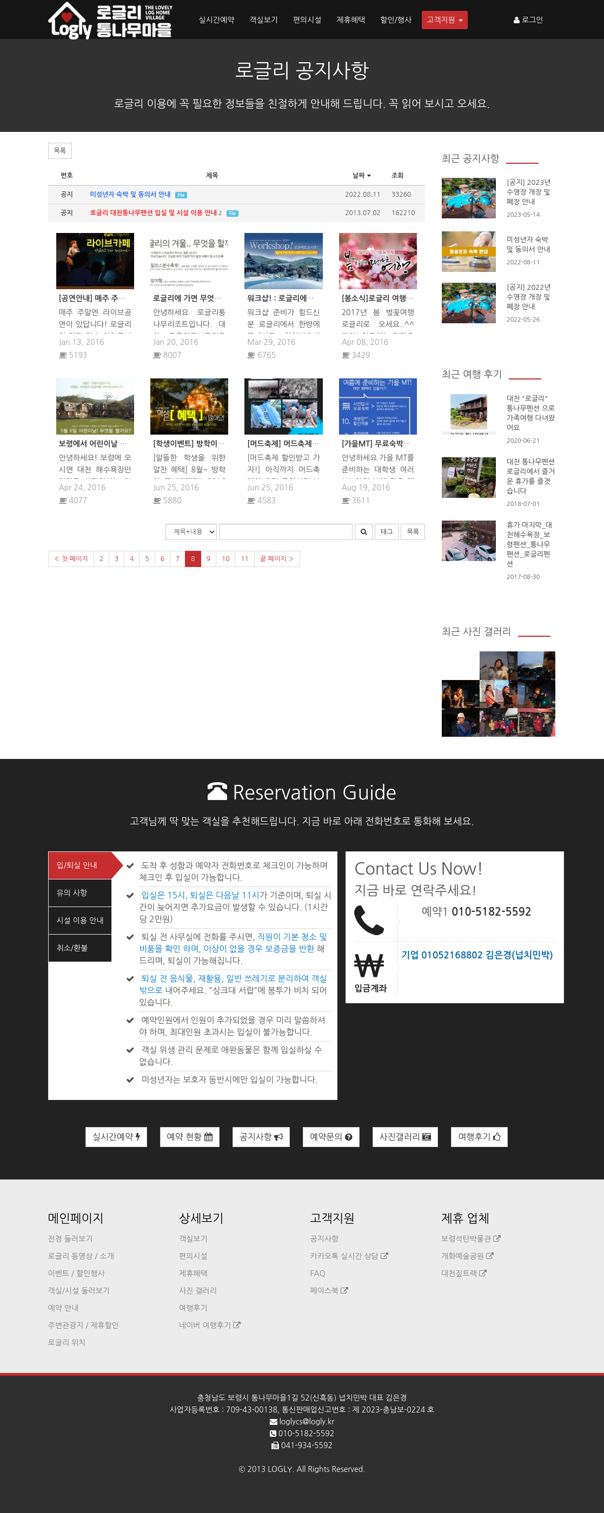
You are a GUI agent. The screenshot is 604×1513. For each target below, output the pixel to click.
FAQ (318, 1273)
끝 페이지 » (277, 559)
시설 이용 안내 (80, 920)
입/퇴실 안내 (77, 865)
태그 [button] (387, 532)
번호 (67, 175)
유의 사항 (72, 893)
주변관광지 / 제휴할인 (84, 1325)
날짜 (363, 175)
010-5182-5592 (492, 912)
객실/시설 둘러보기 (79, 1291)
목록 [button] (60, 151)
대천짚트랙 (464, 1273)
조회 (397, 175)
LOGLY (280, 1469)
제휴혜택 (351, 20)
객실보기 (263, 20)
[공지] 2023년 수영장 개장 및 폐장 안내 (528, 192)
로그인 (528, 20)
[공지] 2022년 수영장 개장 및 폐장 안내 (528, 297)
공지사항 (261, 1137)
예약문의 (331, 1137)
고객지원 (445, 20)
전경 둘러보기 (70, 1239)
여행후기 (479, 1137)
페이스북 (329, 1291)
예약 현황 (190, 1137)
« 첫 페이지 (71, 559)
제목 (212, 175)
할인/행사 (395, 20)
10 (226, 559)
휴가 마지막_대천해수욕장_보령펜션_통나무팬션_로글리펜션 (529, 545)
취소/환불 (72, 948)
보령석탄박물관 (471, 1239)
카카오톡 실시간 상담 (349, 1256)
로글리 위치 (67, 1343)
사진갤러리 (406, 1137)
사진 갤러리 (198, 1291)
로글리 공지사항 (302, 71)
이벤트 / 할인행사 (76, 1273)
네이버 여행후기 (210, 1325)
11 (245, 559)
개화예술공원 (467, 1256)
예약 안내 (63, 1308)
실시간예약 (217, 20)
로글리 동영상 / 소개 (81, 1256)
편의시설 (307, 20)
